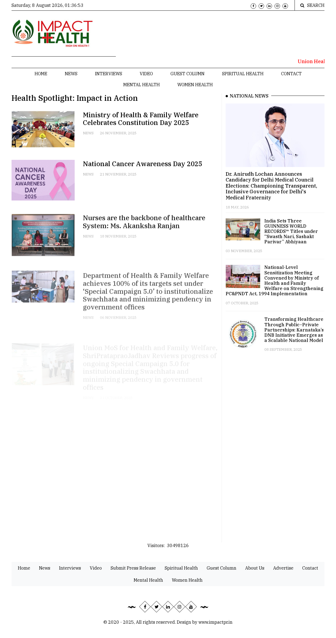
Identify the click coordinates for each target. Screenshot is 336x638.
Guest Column (187, 73)
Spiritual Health (243, 73)
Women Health (195, 84)
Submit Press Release (133, 568)
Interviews (108, 73)
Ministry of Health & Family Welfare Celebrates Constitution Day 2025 (140, 118)
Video (146, 73)
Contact (291, 73)
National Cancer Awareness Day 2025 (142, 163)
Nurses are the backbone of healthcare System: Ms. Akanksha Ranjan (144, 227)
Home (41, 73)
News (71, 73)
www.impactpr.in (215, 622)
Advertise (283, 568)
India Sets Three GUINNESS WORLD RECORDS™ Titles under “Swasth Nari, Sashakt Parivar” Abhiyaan (291, 231)
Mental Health (141, 84)
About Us (254, 568)
